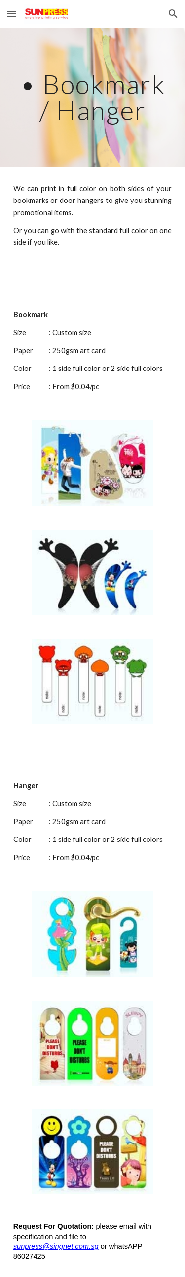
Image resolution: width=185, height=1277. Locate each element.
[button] (12, 13)
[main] (92, 97)
